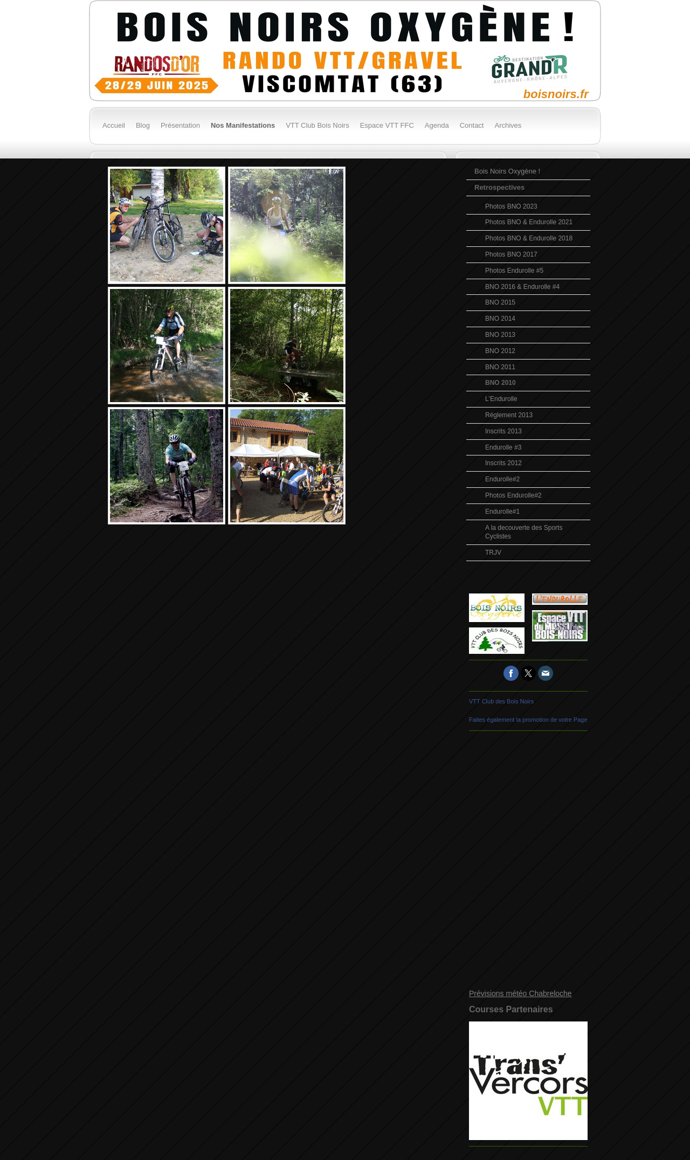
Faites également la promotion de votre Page (528, 719)
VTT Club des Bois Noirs (501, 701)
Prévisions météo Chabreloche (520, 993)
